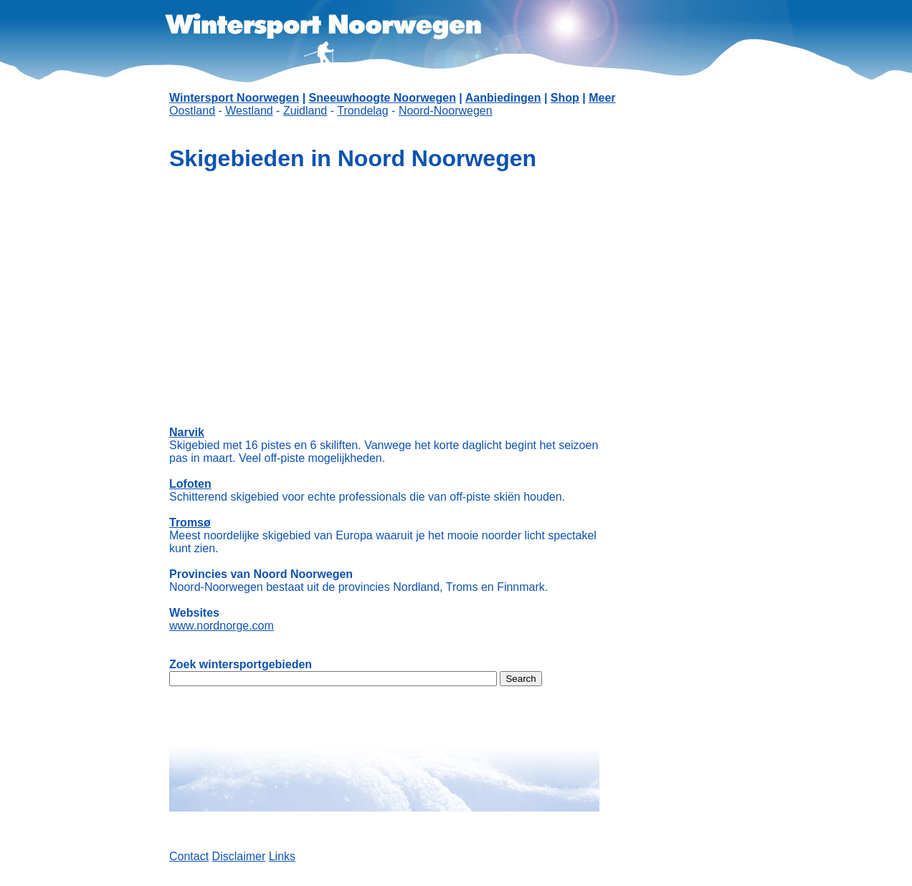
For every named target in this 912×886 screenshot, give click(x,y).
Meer (602, 98)
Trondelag (362, 111)
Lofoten (190, 484)
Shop (565, 98)
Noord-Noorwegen (446, 111)
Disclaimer (239, 856)
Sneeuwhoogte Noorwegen (382, 98)
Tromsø (190, 522)
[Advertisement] (671, 358)
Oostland (192, 111)
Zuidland (305, 111)
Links (282, 856)
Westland (248, 111)
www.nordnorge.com (221, 626)
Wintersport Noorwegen (234, 98)
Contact (189, 856)
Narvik (186, 432)
